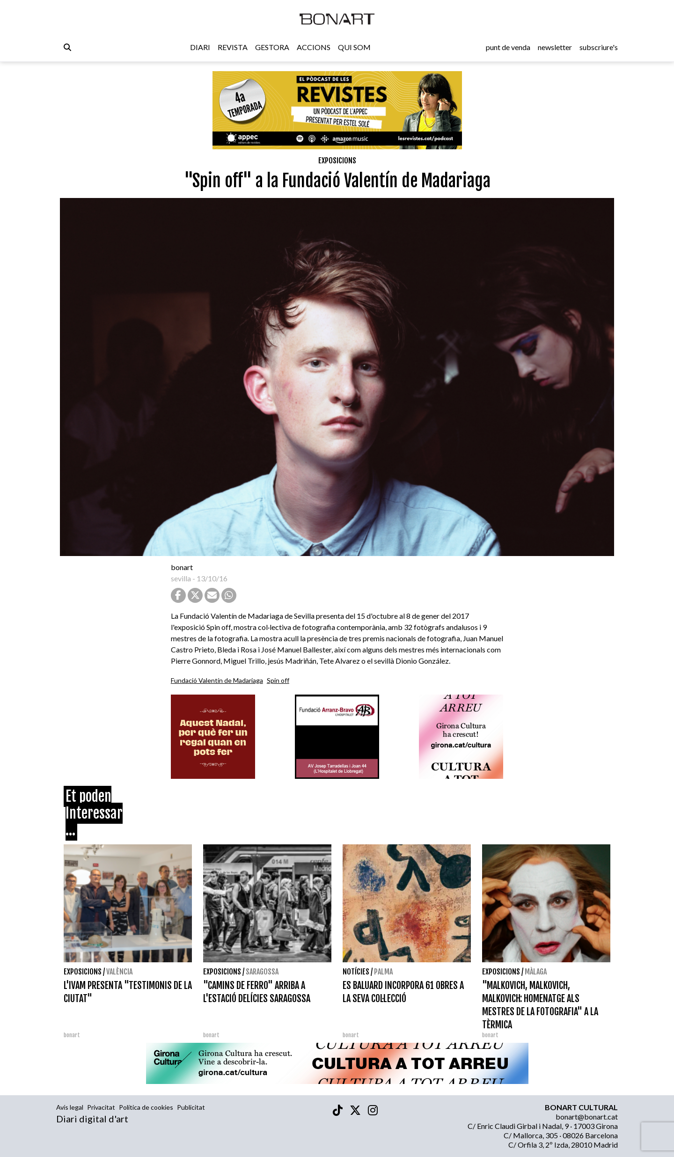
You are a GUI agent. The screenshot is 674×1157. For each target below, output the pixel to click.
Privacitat (101, 1107)
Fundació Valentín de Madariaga (217, 680)
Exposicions (337, 160)
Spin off (278, 680)
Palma (383, 971)
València (119, 971)
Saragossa (262, 971)
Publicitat (191, 1107)
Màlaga (536, 971)
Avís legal (69, 1107)
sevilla (181, 578)
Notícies (356, 971)
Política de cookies (146, 1107)
